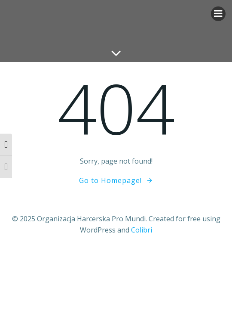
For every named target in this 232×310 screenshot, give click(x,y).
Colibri (141, 230)
